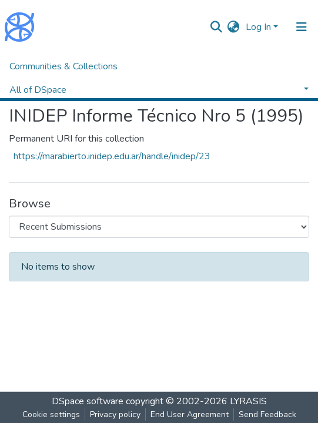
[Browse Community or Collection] (159, 227)
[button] (233, 27)
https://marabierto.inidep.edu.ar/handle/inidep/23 (112, 156)
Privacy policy (115, 414)
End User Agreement (189, 414)
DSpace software (87, 401)
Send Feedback (267, 414)
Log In (258, 27)
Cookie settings (51, 414)
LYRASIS (248, 401)
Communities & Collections (63, 66)
